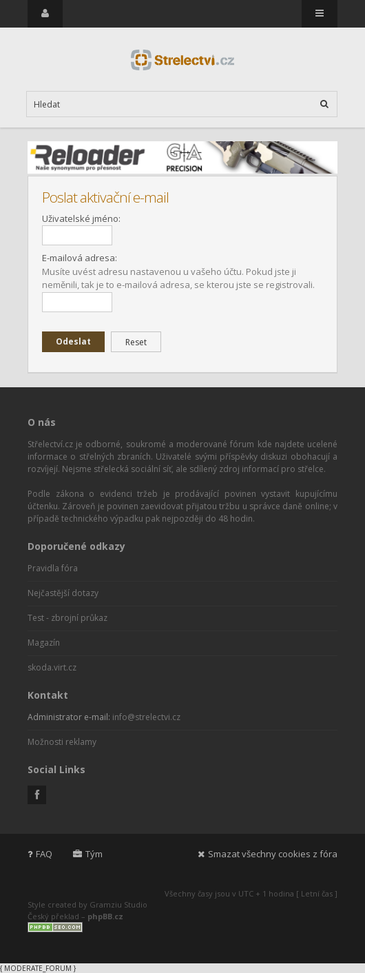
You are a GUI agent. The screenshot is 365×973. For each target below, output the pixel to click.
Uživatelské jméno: (81, 218)
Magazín (44, 642)
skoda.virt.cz (52, 667)
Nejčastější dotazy (63, 593)
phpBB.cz (105, 916)
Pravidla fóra (53, 568)
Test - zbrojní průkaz (67, 618)
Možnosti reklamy (62, 742)
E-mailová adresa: (79, 258)
